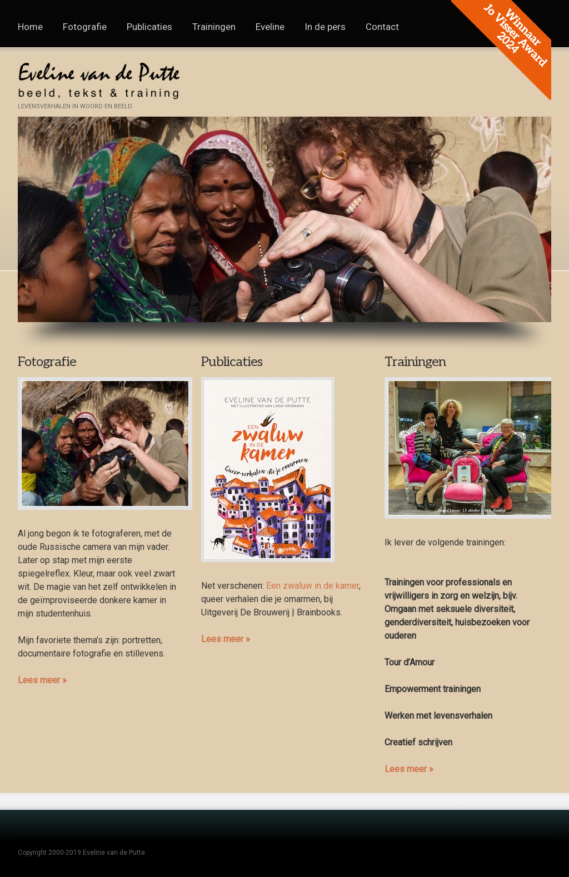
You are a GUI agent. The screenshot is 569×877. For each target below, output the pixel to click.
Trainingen (214, 26)
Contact (382, 26)
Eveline (270, 26)
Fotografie (85, 26)
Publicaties (149, 26)
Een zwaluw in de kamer (312, 585)
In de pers (325, 26)
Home (30, 26)
